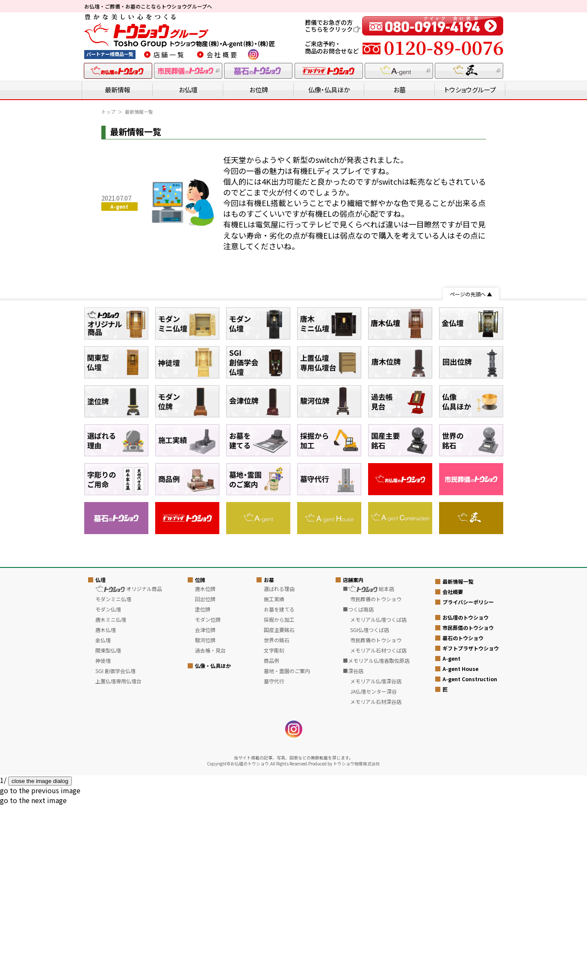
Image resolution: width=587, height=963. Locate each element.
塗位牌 (202, 767)
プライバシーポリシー (468, 760)
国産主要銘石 (279, 788)
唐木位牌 (205, 746)
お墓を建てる (279, 767)
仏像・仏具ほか (329, 89)
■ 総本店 (368, 746)
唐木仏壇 (105, 788)
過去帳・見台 (210, 808)
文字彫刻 (274, 808)
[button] (40, 948)
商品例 (271, 818)
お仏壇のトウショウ (465, 775)
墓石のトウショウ (463, 796)
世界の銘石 (276, 798)
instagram (253, 54)
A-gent (451, 816)
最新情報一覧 (457, 739)
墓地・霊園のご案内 (287, 829)
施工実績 (274, 757)
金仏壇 (103, 798)
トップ (108, 111)
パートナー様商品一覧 (109, 53)
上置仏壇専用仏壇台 (118, 839)
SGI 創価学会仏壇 (115, 829)
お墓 (399, 89)
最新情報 (117, 89)
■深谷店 (353, 829)
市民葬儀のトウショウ (468, 785)
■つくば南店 (358, 767)
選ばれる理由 (279, 746)
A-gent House (460, 826)
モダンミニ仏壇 (113, 757)
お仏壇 (188, 89)
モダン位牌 (208, 777)
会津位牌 (205, 788)
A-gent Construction (469, 837)
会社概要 (222, 54)
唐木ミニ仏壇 (110, 777)
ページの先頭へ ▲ (471, 294)
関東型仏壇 (108, 808)
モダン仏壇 (108, 767)
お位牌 (258, 89)
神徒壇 (103, 818)
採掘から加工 (279, 777)
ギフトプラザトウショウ (470, 806)
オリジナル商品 (128, 746)
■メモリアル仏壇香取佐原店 (376, 818)
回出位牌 (205, 757)
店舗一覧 (169, 54)
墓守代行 (274, 839)
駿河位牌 (205, 798)
